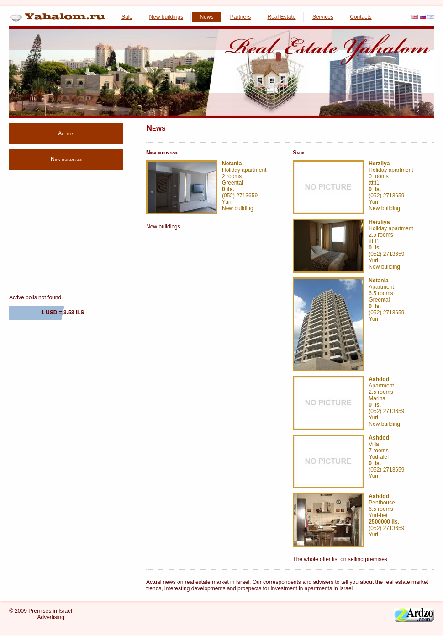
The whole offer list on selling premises (340, 559)
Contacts (360, 17)
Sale (126, 17)
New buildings (166, 17)
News (206, 17)
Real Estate (282, 17)
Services (322, 17)
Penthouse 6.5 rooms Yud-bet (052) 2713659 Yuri (386, 515)
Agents (66, 133)
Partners (240, 17)
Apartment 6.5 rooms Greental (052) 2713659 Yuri (386, 299)
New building (237, 208)
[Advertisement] (66, 232)
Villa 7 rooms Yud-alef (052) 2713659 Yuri (386, 457)
